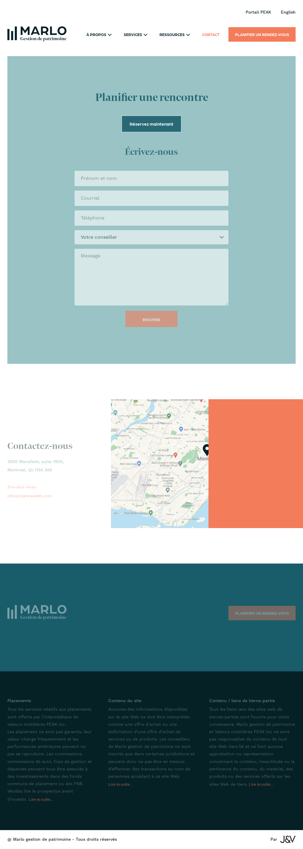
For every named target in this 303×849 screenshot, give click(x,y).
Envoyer (151, 322)
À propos (99, 34)
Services (136, 34)
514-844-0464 (21, 490)
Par (283, 839)
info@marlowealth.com (29, 499)
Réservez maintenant (151, 124)
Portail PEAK (258, 12)
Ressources (174, 34)
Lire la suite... (41, 802)
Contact (211, 34)
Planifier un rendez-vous (262, 34)
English (288, 12)
